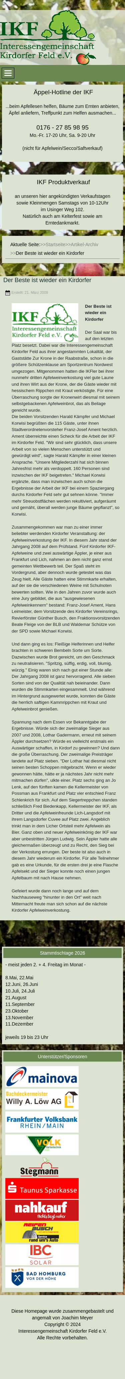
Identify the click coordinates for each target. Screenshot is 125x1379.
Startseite (55, 244)
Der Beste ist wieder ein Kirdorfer (47, 280)
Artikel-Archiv (84, 244)
